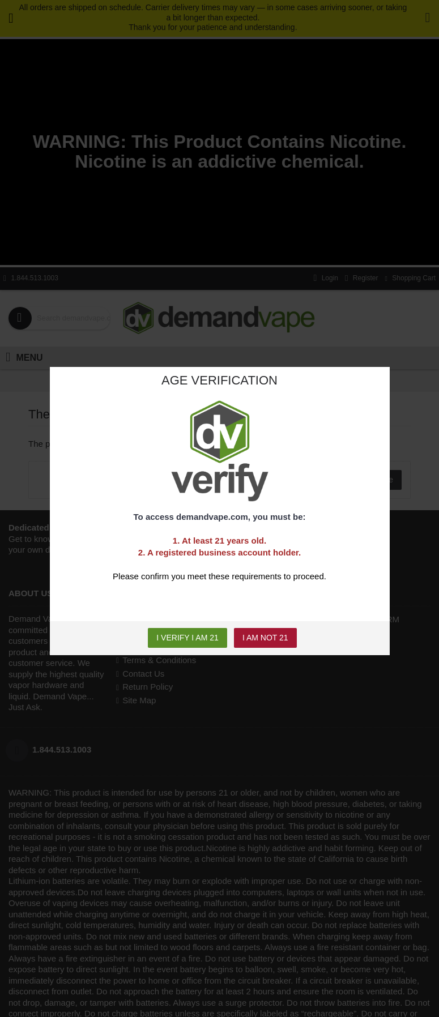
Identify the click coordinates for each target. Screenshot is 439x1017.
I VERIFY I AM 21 (187, 637)
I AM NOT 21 (265, 637)
